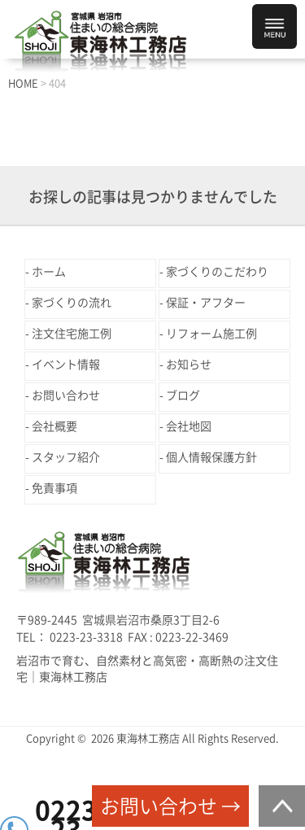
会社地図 (188, 426)
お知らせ (188, 364)
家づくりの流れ (71, 302)
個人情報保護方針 (211, 457)
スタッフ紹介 (66, 457)
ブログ (183, 395)
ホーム (49, 271)
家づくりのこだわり (217, 271)
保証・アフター (206, 302)
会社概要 (54, 426)
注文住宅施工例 (71, 333)
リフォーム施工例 (211, 333)
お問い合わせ (66, 395)
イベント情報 (66, 364)
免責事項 (54, 488)
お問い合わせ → (170, 806)
